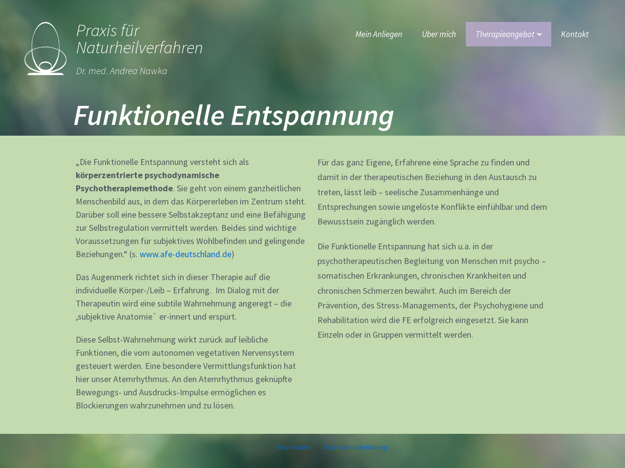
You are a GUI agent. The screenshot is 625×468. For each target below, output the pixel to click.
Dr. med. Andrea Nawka (121, 70)
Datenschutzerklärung (355, 447)
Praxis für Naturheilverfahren (139, 39)
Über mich (439, 34)
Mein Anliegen (378, 34)
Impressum (294, 447)
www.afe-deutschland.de (185, 254)
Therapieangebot (509, 34)
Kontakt (575, 34)
